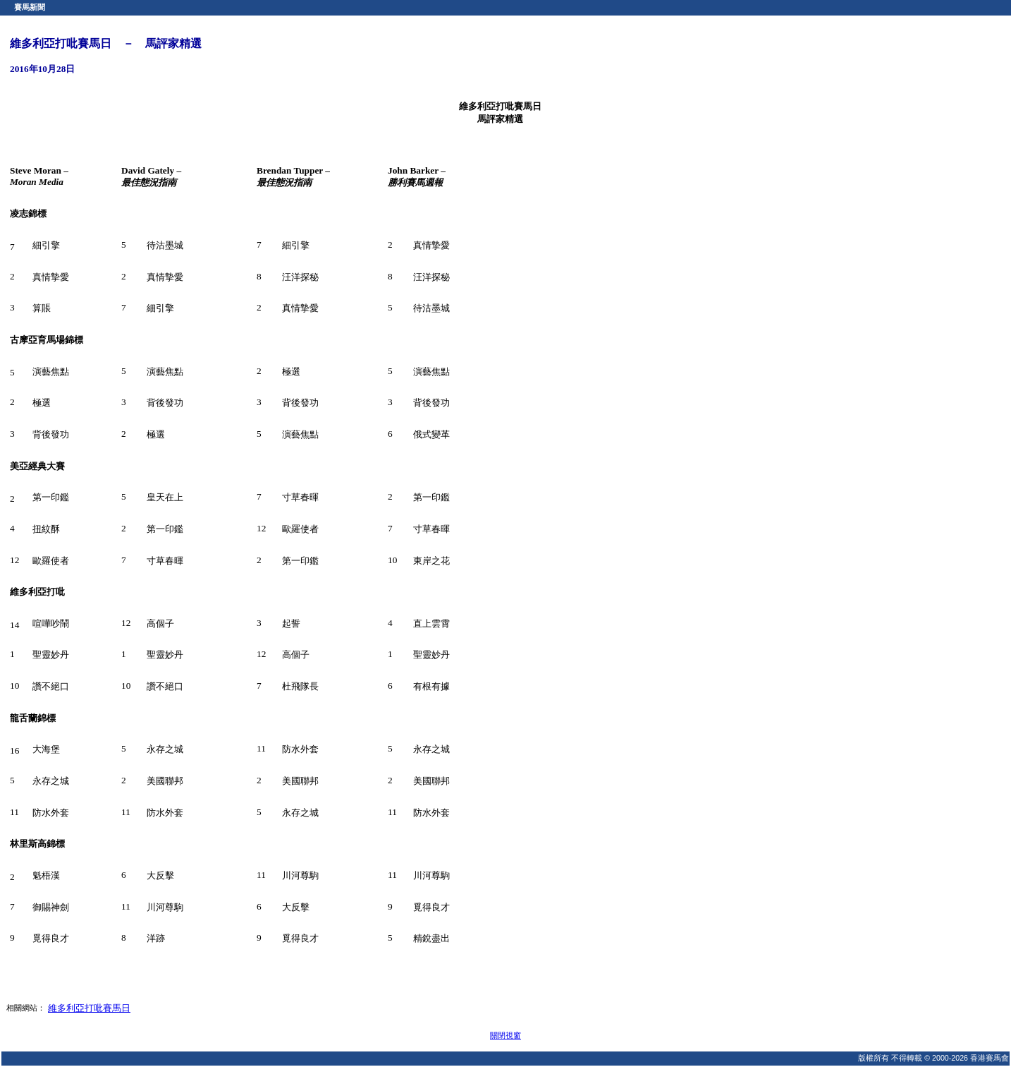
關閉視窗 (505, 1035)
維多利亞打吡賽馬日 (89, 1008)
